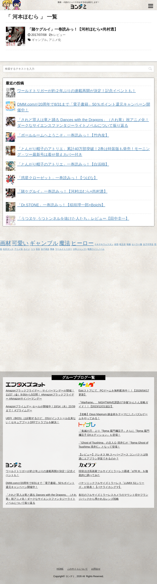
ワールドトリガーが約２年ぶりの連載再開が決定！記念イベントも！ (76, 91)
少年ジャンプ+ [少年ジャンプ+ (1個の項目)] (80, 249)
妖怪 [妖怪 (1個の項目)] (116, 244)
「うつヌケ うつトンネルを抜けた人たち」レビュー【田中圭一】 (73, 218)
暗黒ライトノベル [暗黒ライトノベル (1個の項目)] (96, 249)
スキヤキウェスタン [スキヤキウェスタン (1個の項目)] (103, 244)
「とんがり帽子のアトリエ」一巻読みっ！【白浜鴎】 (63, 164)
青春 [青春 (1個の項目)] (52, 249)
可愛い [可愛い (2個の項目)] (20, 243)
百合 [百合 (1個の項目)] (38, 249)
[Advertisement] (78, 537)
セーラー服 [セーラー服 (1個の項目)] (137, 244)
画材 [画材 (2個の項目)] (5, 243)
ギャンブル (39, 39)
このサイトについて (77, 569)
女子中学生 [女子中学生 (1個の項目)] (148, 244)
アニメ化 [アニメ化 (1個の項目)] (18, 249)
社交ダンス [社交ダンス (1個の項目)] (8, 249)
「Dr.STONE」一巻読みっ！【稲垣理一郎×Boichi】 (61, 205)
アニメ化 (55, 39)
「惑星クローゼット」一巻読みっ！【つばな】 (57, 178)
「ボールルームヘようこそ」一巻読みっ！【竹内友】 (63, 135)
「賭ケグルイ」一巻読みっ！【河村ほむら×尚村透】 (73, 29)
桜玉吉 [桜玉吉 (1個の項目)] (122, 244)
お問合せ (95, 569)
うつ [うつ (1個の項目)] (33, 249)
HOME (60, 569)
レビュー (59, 34)
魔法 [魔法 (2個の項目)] (64, 243)
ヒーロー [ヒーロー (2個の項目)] (82, 243)
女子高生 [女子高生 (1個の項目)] (45, 249)
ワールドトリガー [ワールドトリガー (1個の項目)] (63, 249)
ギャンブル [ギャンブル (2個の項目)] (44, 243)
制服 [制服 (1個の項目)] (129, 244)
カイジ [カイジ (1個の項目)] (27, 249)
